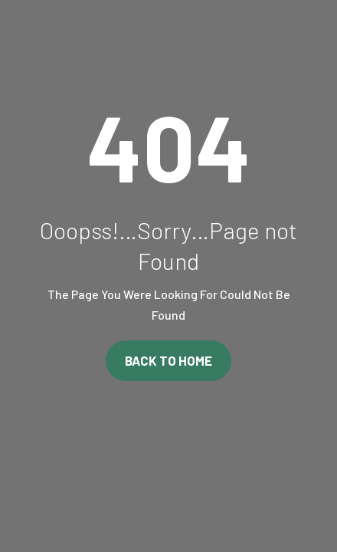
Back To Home (168, 360)
